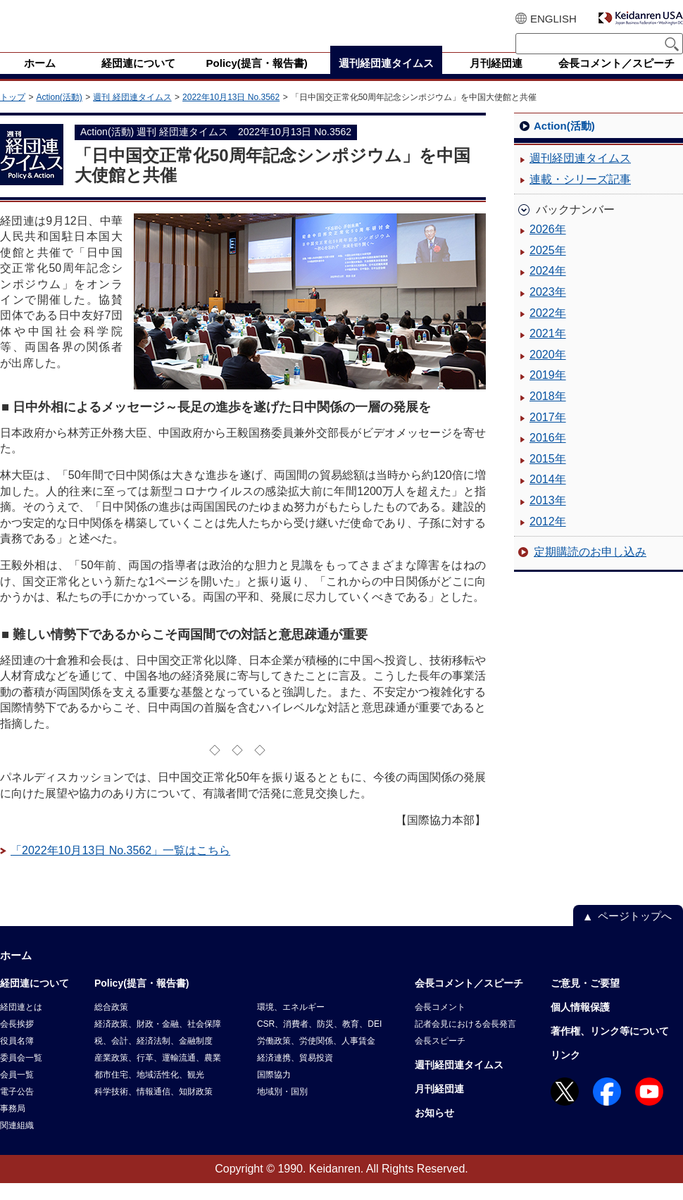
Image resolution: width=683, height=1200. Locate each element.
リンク (565, 1071)
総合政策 (111, 1024)
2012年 (548, 538)
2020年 (548, 371)
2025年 (548, 267)
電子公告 (17, 1108)
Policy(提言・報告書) (141, 1000)
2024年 (548, 288)
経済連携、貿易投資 (295, 1075)
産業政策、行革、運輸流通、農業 (157, 1075)
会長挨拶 (17, 1041)
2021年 (548, 350)
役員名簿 (17, 1058)
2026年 (548, 246)
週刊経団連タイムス (580, 175)
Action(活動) (59, 114)
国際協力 (274, 1091)
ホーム (16, 972)
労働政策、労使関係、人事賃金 (316, 1058)
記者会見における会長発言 (465, 1041)
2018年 (548, 413)
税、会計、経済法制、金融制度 (153, 1058)
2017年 (548, 434)
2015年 (548, 476)
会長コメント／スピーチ (469, 1000)
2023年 (548, 309)
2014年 (548, 496)
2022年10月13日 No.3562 (231, 114)
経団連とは (21, 1024)
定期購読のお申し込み (590, 569)
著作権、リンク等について (610, 1048)
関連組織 (17, 1142)
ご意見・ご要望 (585, 1000)
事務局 (12, 1125)
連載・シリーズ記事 (580, 196)
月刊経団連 (439, 1105)
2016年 (548, 455)
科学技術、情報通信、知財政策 (153, 1108)
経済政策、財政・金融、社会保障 (157, 1041)
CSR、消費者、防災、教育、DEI (319, 1041)
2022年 (548, 330)
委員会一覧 (21, 1075)
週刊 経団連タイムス (132, 114)
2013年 (548, 517)
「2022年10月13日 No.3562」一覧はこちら (120, 867)
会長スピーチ (440, 1058)
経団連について (34, 1000)
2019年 (548, 392)
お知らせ (434, 1129)
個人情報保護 (580, 1024)
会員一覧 (17, 1091)
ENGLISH (553, 19)
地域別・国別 (282, 1108)
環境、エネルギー (291, 1024)
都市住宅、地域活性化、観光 (149, 1091)
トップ (12, 114)
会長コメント (440, 1024)
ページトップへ (635, 933)
